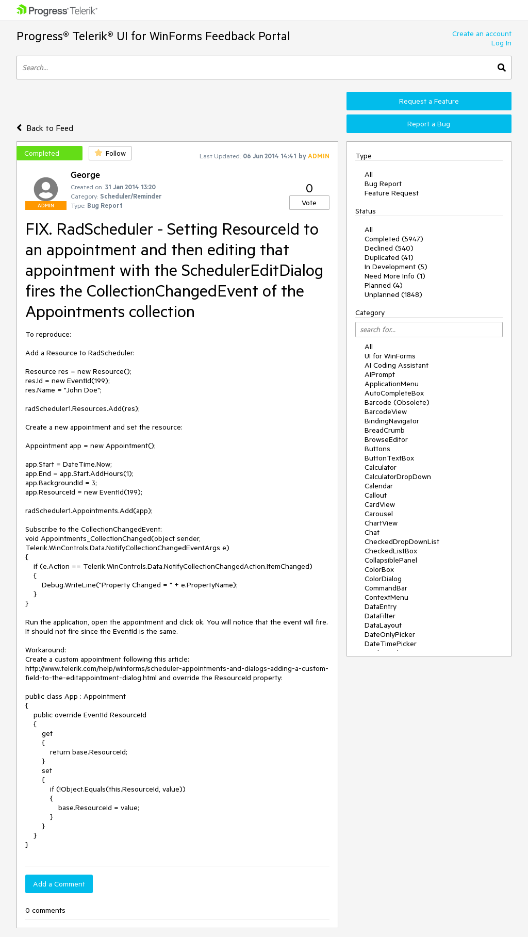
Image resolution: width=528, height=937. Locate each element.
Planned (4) (384, 285)
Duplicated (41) (389, 257)
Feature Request (392, 193)
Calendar (379, 485)
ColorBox (379, 569)
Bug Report (383, 183)
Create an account (482, 33)
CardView (380, 504)
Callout (376, 495)
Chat (372, 532)
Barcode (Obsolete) (397, 402)
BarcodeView (386, 411)
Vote (309, 202)
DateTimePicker (391, 643)
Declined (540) (389, 248)
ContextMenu (386, 597)
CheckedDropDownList (402, 541)
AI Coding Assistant (396, 365)
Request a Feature (429, 101)
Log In (501, 42)
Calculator (381, 467)
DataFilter (380, 615)
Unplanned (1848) (393, 294)
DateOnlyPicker (390, 634)
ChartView (381, 523)
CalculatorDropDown (398, 476)
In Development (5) (396, 266)
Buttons (377, 448)
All (369, 174)
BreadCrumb (385, 430)
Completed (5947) (394, 238)
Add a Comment (59, 884)
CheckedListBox (391, 550)
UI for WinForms (390, 355)
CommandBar (386, 588)
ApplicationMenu (392, 383)
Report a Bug (428, 123)
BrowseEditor (386, 439)
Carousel (379, 513)
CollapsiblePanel (391, 560)
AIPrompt (380, 374)
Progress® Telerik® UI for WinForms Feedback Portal (153, 35)
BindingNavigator (392, 420)
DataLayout (383, 625)
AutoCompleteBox (394, 393)
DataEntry (381, 606)
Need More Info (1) (395, 276)
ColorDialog (383, 578)
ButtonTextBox (389, 458)
